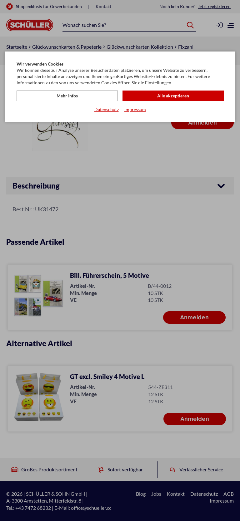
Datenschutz (106, 109)
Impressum (135, 109)
